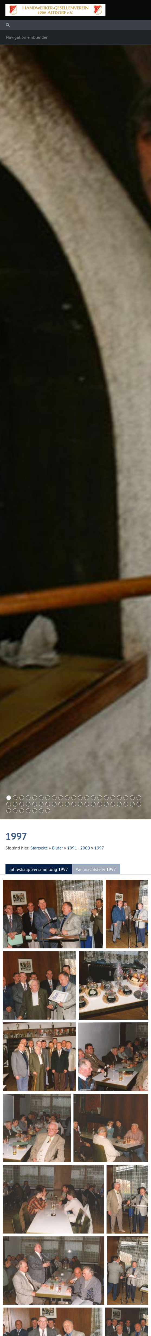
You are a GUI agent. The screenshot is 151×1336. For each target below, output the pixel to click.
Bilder (57, 848)
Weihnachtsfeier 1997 (96, 869)
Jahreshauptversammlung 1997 (38, 869)
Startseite (39, 848)
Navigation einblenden (27, 37)
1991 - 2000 (78, 848)
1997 (99, 848)
